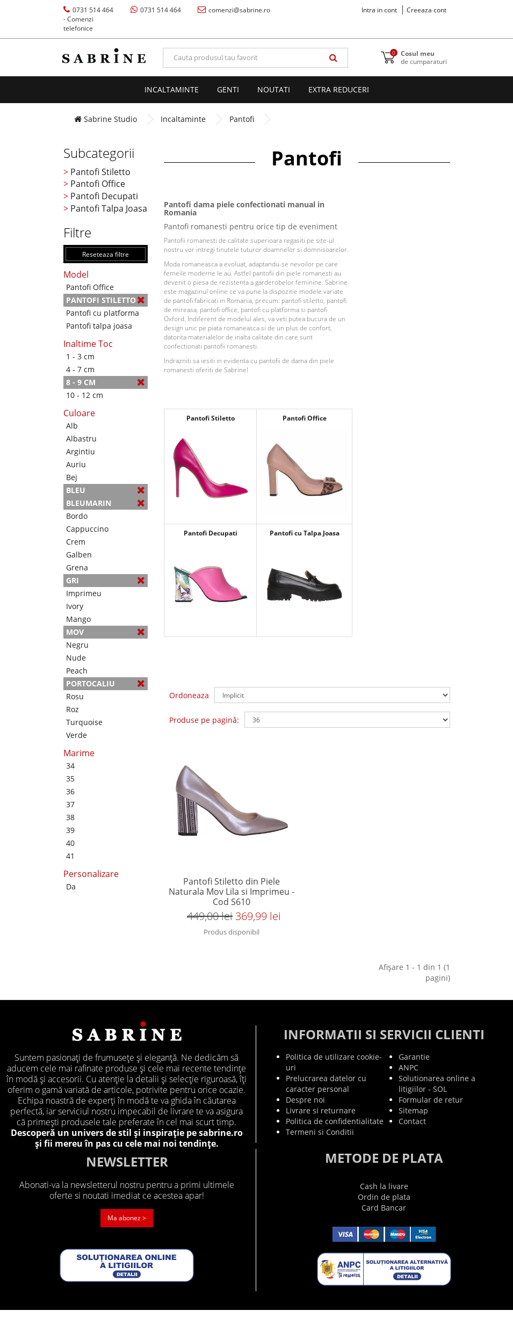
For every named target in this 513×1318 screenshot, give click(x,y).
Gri (106, 580)
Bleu (106, 490)
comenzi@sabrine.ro (234, 10)
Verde (76, 735)
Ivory (74, 606)
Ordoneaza (189, 695)
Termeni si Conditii (320, 1140)
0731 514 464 (88, 19)
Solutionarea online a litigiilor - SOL (437, 1091)
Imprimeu (84, 593)
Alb (72, 426)
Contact (412, 1129)
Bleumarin (106, 503)
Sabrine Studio (105, 119)
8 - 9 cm (106, 382)
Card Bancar (384, 1216)
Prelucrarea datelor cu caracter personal (326, 1091)
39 (70, 830)
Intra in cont (379, 10)
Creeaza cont (426, 10)
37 (70, 804)
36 (70, 791)
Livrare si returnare (321, 1118)
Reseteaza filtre (105, 254)
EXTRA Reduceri (338, 89)
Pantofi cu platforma (102, 313)
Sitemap (413, 1118)
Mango (78, 619)
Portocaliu (106, 683)
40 (70, 843)
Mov (106, 632)
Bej (71, 477)
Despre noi (305, 1108)
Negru (77, 645)
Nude (76, 658)
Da (71, 886)
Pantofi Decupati (104, 196)
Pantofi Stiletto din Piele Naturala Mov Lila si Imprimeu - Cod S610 (231, 896)
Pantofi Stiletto (100, 172)
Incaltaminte (171, 89)
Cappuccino (87, 529)
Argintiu (80, 451)
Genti (228, 89)
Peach (77, 670)
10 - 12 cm (84, 395)
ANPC (408, 1075)
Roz (72, 709)
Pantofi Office (97, 184)
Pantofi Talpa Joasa (108, 208)
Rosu (75, 696)
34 (70, 766)
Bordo (77, 516)
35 (70, 778)
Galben (79, 554)
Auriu (76, 464)
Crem (75, 542)
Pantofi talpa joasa (99, 326)
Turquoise (84, 722)
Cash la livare (384, 1194)
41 (70, 856)
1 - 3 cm (80, 356)
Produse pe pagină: (204, 720)
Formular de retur (431, 1108)
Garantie (414, 1065)
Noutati (273, 89)
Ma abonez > (126, 1226)
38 (70, 817)
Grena (77, 567)
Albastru (81, 438)
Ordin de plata (384, 1205)
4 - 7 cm (80, 369)
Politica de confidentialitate (335, 1129)
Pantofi (241, 119)
